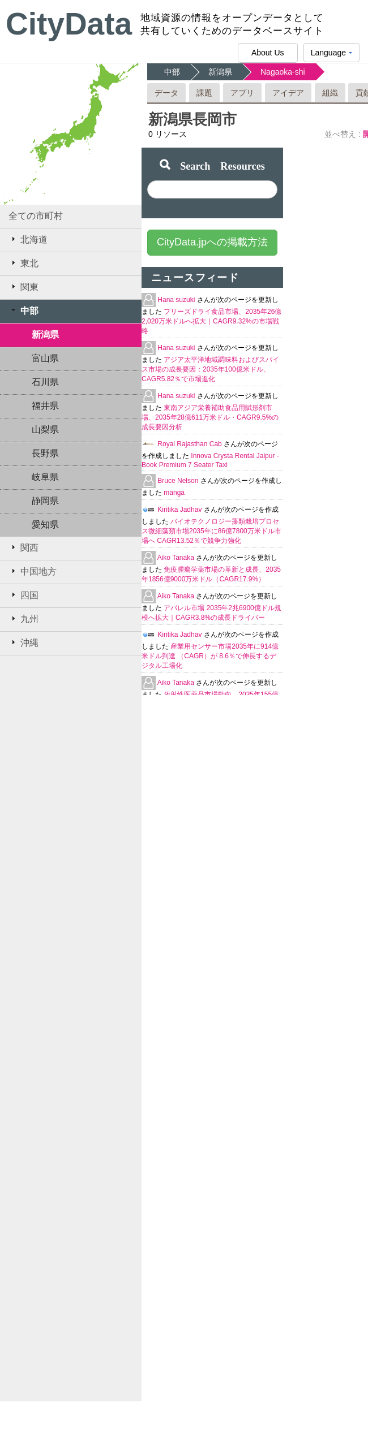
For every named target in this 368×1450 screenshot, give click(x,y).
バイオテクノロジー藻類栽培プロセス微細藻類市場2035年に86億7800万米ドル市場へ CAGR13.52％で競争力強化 (211, 531)
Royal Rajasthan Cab (190, 444)
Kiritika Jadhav (180, 509)
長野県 (45, 453)
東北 (23, 263)
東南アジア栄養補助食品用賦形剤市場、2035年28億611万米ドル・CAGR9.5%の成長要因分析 (210, 417)
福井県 (45, 406)
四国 (23, 595)
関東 (23, 287)
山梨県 (45, 429)
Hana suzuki (176, 300)
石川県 (45, 382)
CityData (69, 23)
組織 (330, 92)
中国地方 (32, 571)
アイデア (288, 92)
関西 (23, 547)
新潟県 (45, 334)
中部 (23, 310)
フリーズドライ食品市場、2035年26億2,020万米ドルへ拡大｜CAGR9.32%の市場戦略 (211, 321)
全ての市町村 (35, 216)
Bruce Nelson (178, 481)
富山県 (45, 358)
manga (174, 493)
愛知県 (45, 524)
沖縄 (23, 642)
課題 (204, 92)
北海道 (28, 239)
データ (166, 92)
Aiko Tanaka (176, 558)
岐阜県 (45, 477)
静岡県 (45, 501)
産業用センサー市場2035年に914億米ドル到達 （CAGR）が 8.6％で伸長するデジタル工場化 (210, 656)
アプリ (242, 92)
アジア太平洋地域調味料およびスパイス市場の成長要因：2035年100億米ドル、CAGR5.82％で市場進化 (210, 369)
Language (331, 55)
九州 (23, 619)
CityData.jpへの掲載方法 (212, 242)
